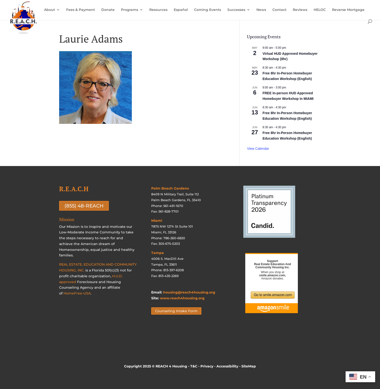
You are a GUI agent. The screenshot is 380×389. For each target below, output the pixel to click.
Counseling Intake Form (176, 311)
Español (181, 10)
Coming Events (207, 10)
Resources (158, 10)
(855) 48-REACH (83, 206)
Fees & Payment (80, 10)
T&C (193, 366)
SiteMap (248, 366)
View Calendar (258, 149)
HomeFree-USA (77, 293)
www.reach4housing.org (182, 298)
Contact (279, 10)
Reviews (300, 10)
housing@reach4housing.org (189, 292)
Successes (236, 10)
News (261, 10)
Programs (129, 10)
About (49, 10)
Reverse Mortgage (348, 10)
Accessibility (227, 366)
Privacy (206, 366)
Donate (108, 10)
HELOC (320, 10)
